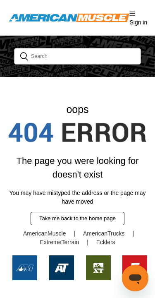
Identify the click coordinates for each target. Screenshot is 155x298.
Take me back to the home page (77, 218)
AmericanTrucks (104, 233)
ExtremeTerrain (59, 242)
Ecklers (105, 242)
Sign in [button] (138, 22)
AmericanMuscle (44, 233)
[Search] (77, 56)
